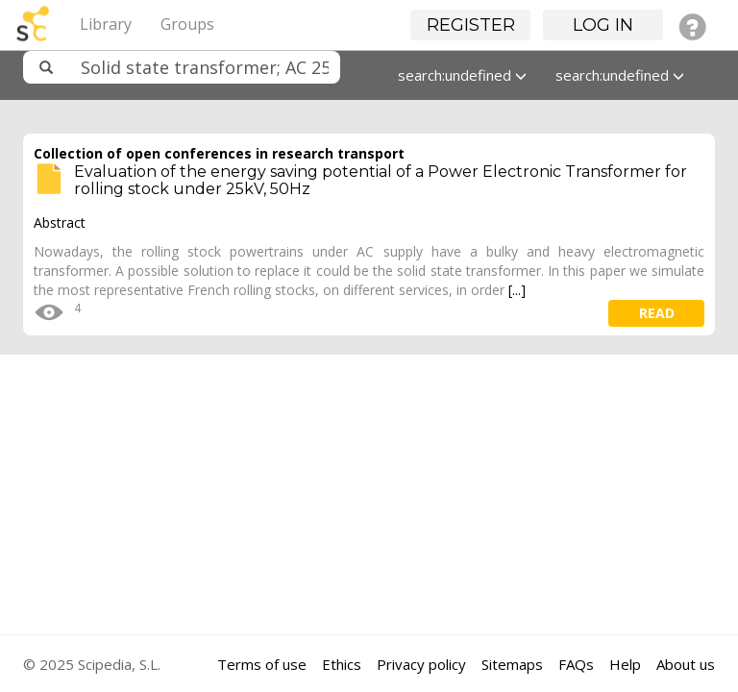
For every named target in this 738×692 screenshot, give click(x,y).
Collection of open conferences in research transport (219, 153)
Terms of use (262, 664)
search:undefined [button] (462, 75)
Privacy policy (421, 664)
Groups (187, 24)
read (657, 313)
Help (625, 664)
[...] (517, 290)
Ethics (341, 664)
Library (106, 24)
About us (685, 664)
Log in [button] (603, 25)
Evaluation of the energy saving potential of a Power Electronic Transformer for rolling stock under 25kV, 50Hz (380, 180)
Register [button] (471, 25)
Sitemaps (512, 664)
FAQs (576, 664)
